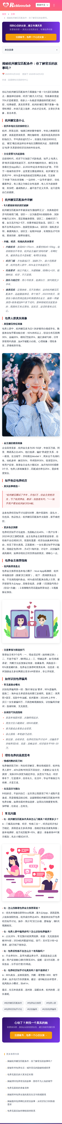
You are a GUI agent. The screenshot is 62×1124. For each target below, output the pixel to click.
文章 (13, 14)
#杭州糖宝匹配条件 (13, 1003)
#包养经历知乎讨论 (13, 1009)
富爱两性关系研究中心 (18, 79)
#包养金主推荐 (34, 1003)
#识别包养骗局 (49, 1009)
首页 (4, 14)
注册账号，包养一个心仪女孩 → (31, 37)
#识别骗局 (32, 1009)
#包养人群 (51, 1003)
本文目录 (9, 49)
